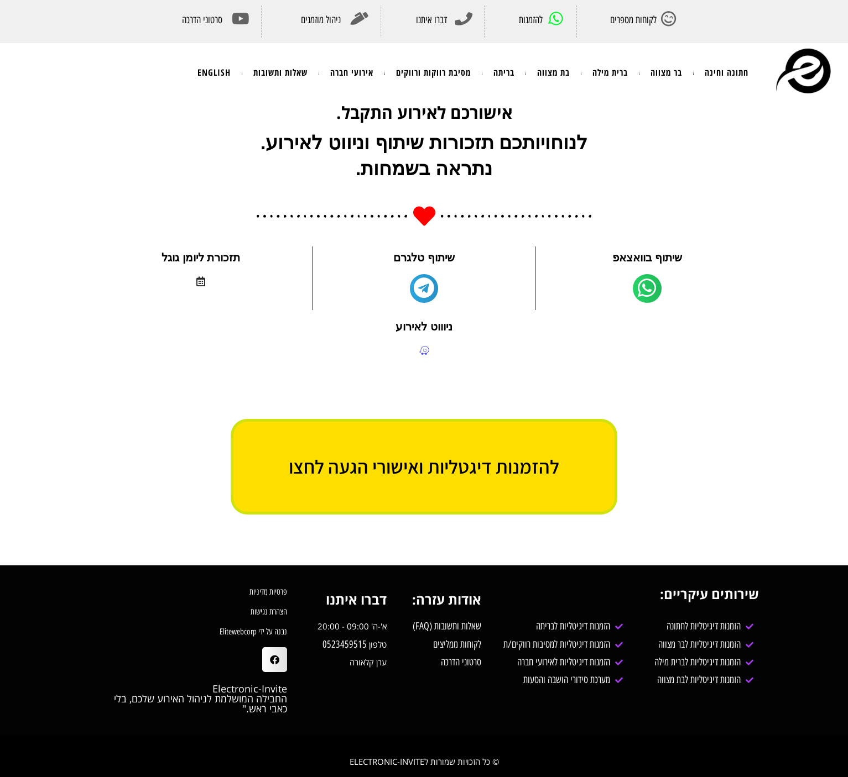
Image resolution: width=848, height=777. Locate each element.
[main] (647, 288)
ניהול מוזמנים (321, 20)
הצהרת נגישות (269, 612)
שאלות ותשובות (280, 72)
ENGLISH (214, 72)
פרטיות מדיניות (268, 592)
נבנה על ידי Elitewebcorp (253, 632)
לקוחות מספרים (633, 20)
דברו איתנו (431, 20)
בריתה (503, 72)
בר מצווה (666, 72)
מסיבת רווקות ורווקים (433, 72)
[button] (274, 659)
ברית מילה (610, 72)
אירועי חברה (351, 72)
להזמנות (531, 20)
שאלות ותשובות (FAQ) (447, 626)
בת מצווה (553, 72)
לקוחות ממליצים (455, 644)
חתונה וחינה (726, 72)
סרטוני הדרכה (202, 20)
